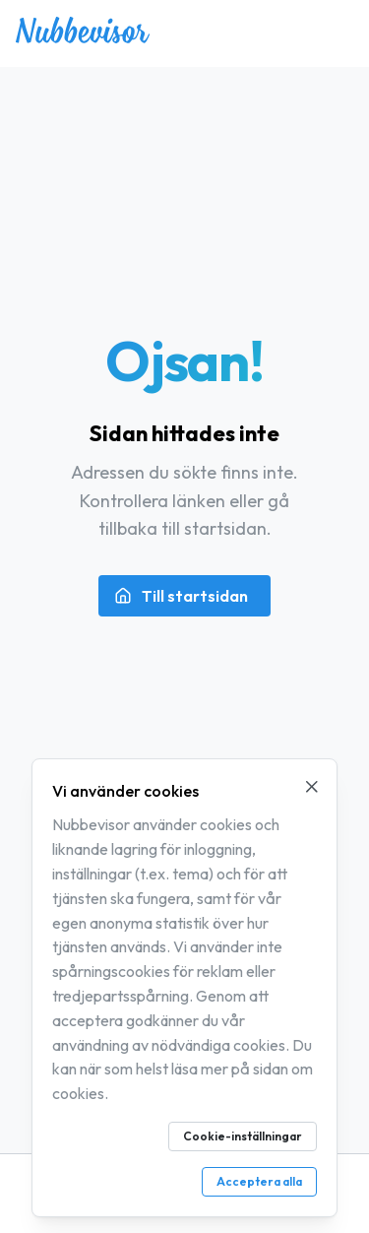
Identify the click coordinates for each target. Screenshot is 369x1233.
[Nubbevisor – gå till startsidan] (83, 37)
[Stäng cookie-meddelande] (312, 787)
